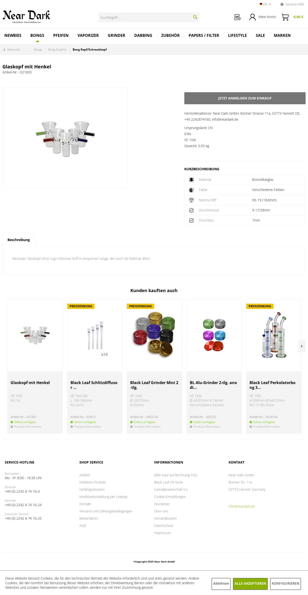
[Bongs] (37, 35)
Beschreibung (18, 239)
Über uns (161, 511)
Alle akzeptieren (250, 583)
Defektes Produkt (92, 482)
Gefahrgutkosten (92, 489)
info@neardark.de (242, 506)
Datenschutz (163, 525)
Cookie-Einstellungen (170, 496)
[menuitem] (237, 17)
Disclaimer (162, 504)
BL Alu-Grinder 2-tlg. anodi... (213, 385)
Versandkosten (165, 518)
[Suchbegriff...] (148, 17)
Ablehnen (221, 583)
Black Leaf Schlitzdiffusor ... (94, 385)
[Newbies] (13, 36)
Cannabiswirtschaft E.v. (171, 489)
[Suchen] (195, 17)
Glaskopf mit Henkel (30, 382)
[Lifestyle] (237, 36)
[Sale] (260, 36)
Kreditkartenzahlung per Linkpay (103, 496)
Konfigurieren (285, 583)
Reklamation (88, 518)
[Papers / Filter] (204, 36)
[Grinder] (116, 36)
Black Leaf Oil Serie (168, 482)
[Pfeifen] (61, 36)
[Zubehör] (170, 36)
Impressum (162, 532)
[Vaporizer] (88, 36)
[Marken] (282, 36)
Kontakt (85, 504)
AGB (82, 525)
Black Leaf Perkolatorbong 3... (272, 385)
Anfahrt (84, 475)
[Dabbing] (143, 36)
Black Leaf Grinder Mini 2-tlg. (154, 385)
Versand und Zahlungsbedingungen (105, 511)
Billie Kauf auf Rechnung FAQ (175, 475)
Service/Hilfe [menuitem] (292, 4)
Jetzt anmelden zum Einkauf (245, 98)
